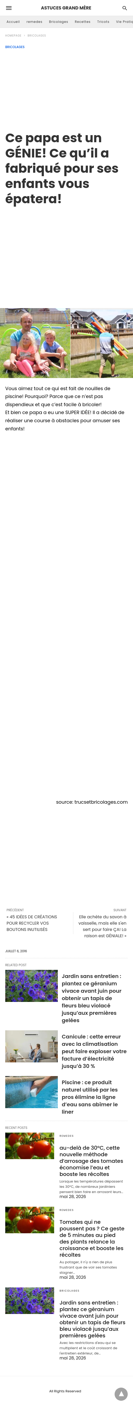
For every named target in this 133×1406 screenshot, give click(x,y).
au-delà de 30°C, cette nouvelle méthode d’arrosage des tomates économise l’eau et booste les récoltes (91, 1161)
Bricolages (58, 21)
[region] (66, 251)
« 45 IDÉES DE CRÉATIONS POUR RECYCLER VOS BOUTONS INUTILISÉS (32, 923)
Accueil (13, 21)
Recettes (83, 21)
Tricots (103, 21)
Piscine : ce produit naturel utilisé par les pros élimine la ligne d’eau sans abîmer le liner (90, 1097)
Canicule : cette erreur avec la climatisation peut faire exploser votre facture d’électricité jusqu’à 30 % (94, 1051)
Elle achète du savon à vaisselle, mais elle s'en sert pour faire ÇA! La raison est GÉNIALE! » (102, 926)
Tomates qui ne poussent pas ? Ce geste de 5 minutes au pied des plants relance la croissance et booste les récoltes (91, 1238)
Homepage (13, 36)
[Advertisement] (66, 88)
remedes (35, 21)
